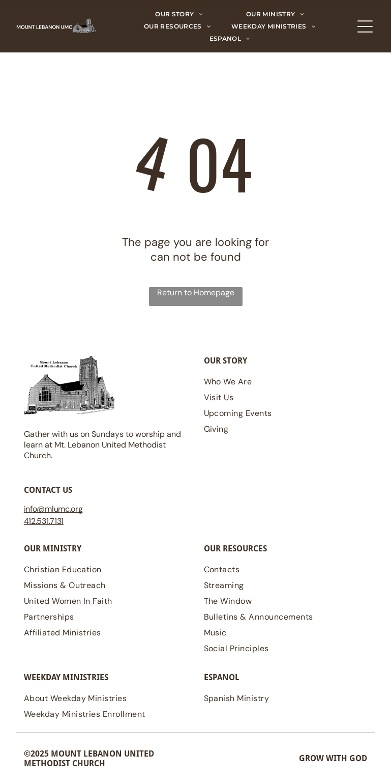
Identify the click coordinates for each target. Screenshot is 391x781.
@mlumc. (54, 509)
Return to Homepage (195, 292)
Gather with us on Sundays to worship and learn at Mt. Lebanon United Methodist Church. (102, 445)
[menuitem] (179, 14)
